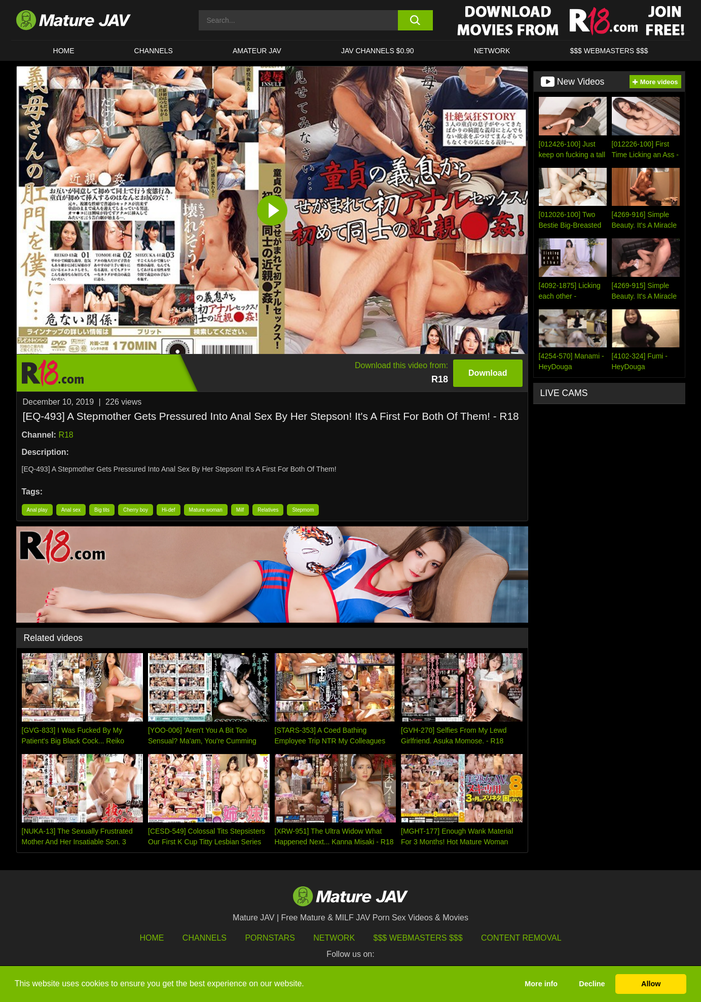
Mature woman (206, 510)
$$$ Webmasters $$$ (418, 938)
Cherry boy (135, 510)
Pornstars (269, 938)
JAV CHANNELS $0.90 (377, 51)
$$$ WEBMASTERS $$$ (609, 51)
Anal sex (71, 510)
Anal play (37, 510)
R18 (65, 435)
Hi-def (168, 510)
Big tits (101, 510)
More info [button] (541, 984)
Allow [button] (650, 984)
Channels (204, 938)
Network (492, 51)
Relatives (267, 510)
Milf (240, 510)
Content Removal (521, 938)
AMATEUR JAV (257, 51)
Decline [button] (592, 984)
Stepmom (303, 510)
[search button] (415, 20)
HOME (64, 51)
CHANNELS (153, 51)
